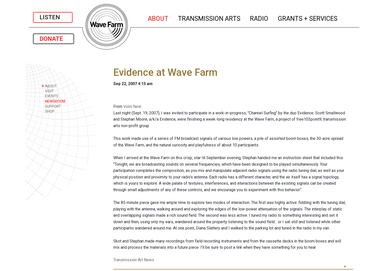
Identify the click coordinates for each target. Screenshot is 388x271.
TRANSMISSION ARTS (209, 17)
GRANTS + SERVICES (307, 17)
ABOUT (158, 17)
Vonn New (132, 106)
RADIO (259, 17)
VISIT (48, 91)
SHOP (48, 111)
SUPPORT (51, 106)
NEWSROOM (53, 101)
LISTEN (53, 17)
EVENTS (50, 96)
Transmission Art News (133, 259)
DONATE (54, 38)
